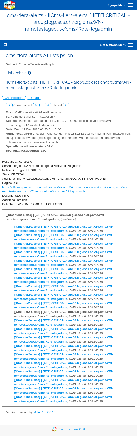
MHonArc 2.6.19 (44, 412)
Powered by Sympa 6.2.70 (71, 429)
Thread (34, 97)
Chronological (14, 97)
